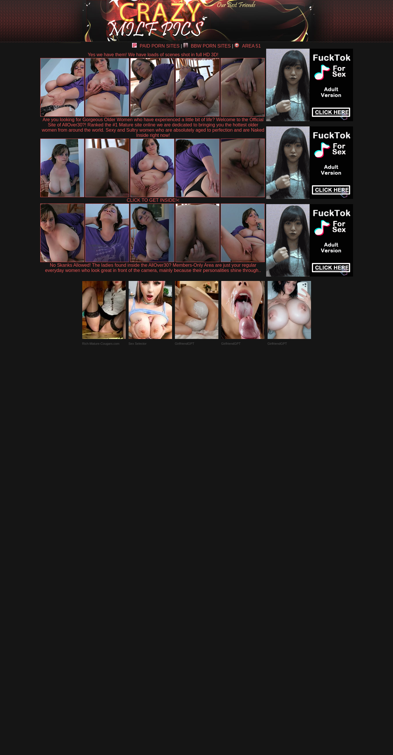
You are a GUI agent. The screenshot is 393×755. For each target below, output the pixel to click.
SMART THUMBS (206, 620)
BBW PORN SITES (207, 45)
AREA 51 (248, 45)
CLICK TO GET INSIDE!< (153, 200)
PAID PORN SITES (156, 45)
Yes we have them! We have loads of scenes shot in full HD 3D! (153, 54)
